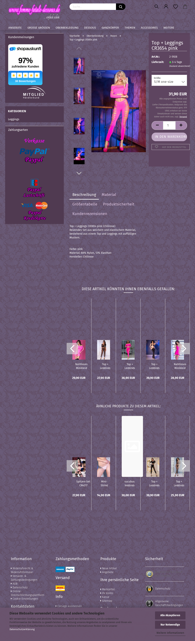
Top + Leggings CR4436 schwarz (154, 483)
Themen (130, 27)
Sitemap (106, 600)
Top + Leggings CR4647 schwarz (179, 483)
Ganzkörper (110, 27)
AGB (14, 583)
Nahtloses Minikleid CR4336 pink (180, 366)
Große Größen (38, 27)
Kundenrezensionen (89, 213)
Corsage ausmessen (69, 606)
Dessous (90, 27)
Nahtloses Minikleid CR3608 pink (81, 366)
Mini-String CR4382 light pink (104, 483)
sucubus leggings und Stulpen (130, 483)
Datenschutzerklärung (22, 629)
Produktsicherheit (118, 204)
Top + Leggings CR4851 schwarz (154, 366)
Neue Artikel (108, 568)
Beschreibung (84, 194)
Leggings (13, 119)
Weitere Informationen (170, 633)
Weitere (168, 27)
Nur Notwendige (170, 624)
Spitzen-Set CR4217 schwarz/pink (83, 483)
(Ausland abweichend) (179, 66)
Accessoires (149, 27)
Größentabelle (84, 204)
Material (109, 194)
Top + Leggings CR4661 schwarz (105, 366)
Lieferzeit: (157, 62)
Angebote (15, 27)
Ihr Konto (106, 593)
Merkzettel (107, 589)
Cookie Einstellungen (24, 598)
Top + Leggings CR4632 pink (130, 366)
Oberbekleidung (67, 27)
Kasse (104, 597)
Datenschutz (19, 587)
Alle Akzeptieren (170, 615)
